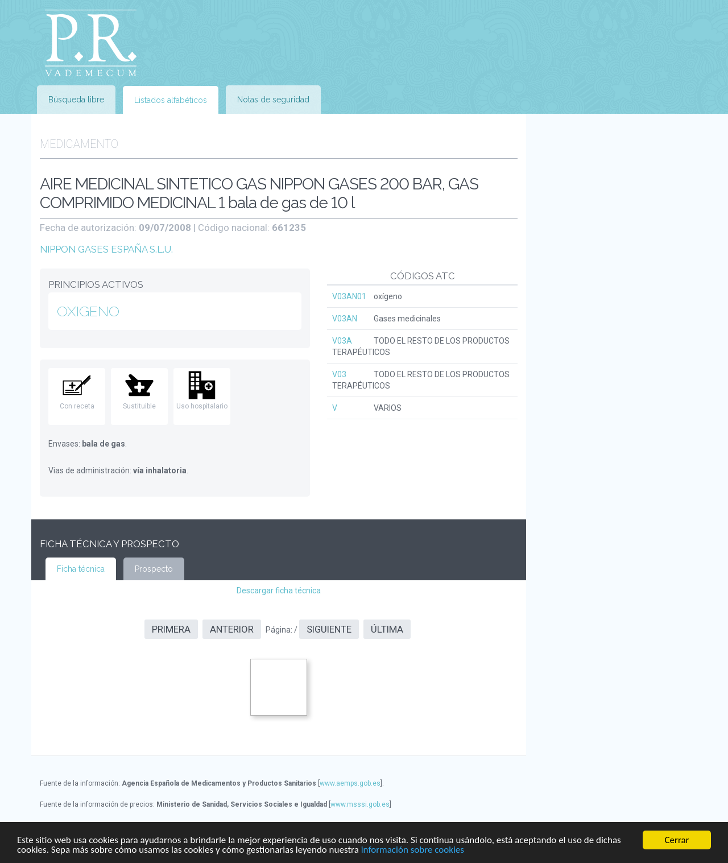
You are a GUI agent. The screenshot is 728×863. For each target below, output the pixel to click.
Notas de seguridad (273, 99)
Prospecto (154, 568)
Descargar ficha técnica (279, 590)
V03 (339, 374)
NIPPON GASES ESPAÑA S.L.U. (106, 249)
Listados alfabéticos (170, 100)
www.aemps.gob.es (350, 783)
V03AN (344, 318)
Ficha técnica (81, 568)
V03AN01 (349, 296)
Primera (171, 629)
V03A (342, 340)
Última (387, 629)
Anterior (232, 629)
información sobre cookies (412, 850)
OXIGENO (88, 311)
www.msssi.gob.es (360, 804)
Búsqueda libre (76, 99)
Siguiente (329, 629)
